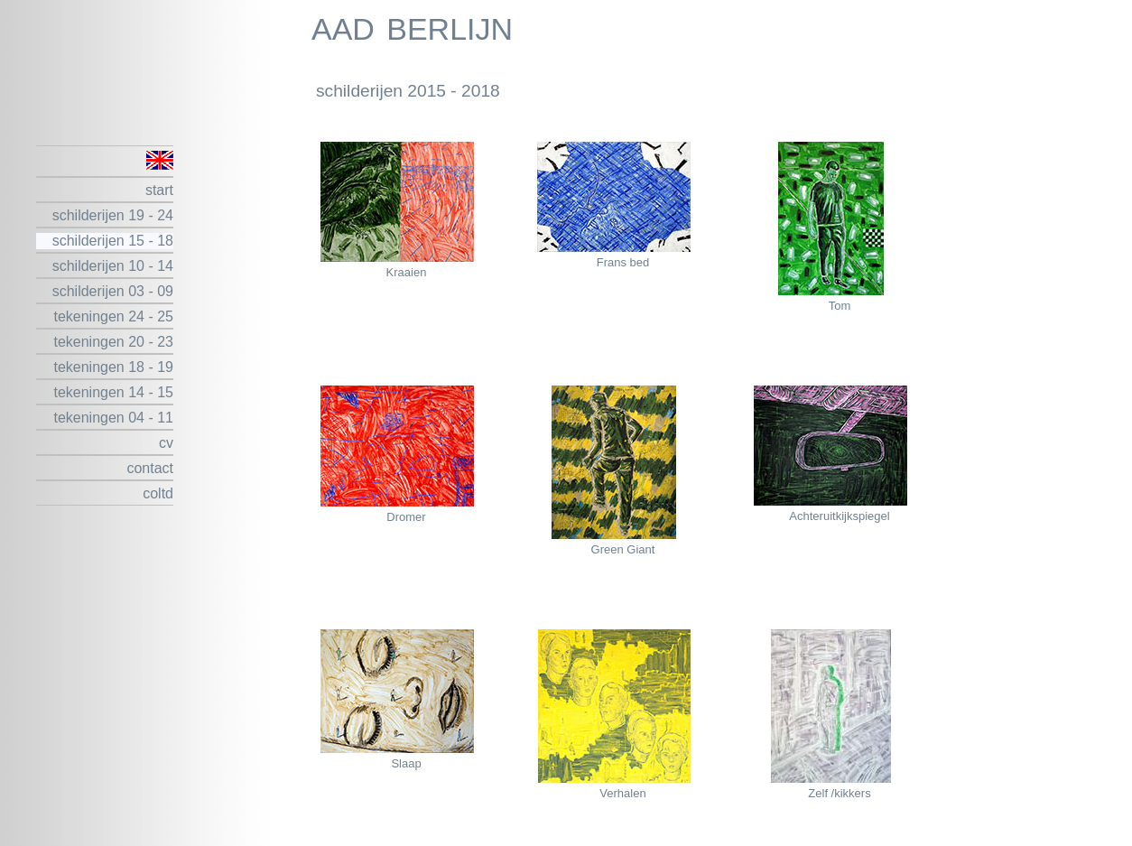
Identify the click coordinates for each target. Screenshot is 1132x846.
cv (166, 443)
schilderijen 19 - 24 (112, 215)
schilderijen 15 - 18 (112, 240)
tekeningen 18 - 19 (113, 367)
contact (149, 468)
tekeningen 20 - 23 (113, 341)
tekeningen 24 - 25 (113, 316)
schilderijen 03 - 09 (112, 291)
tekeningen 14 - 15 (113, 392)
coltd (158, 493)
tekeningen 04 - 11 (113, 417)
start (159, 190)
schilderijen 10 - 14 (112, 266)
